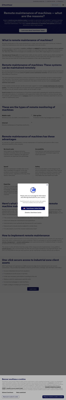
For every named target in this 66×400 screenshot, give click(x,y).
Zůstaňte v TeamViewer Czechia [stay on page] (33, 212)
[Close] (47, 185)
